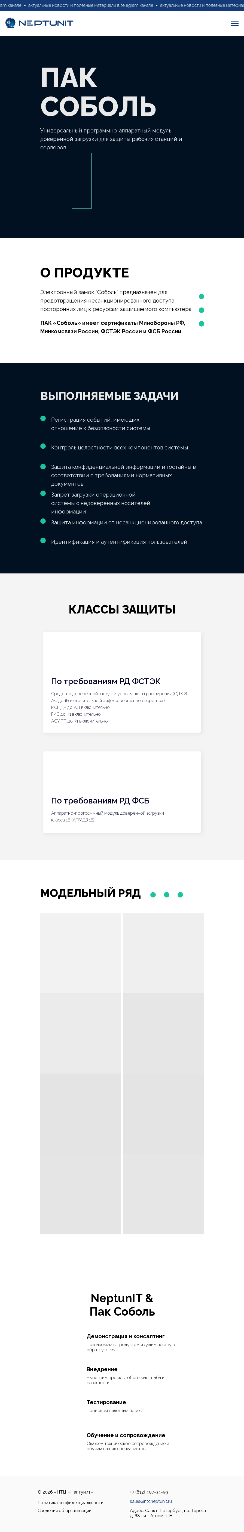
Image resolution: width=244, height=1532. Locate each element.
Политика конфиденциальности (70, 1502)
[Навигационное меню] (235, 23)
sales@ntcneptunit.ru (151, 1501)
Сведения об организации (64, 1510)
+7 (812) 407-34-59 (149, 1492)
